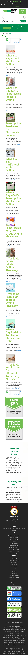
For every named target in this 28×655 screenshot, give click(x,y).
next (17, 42)
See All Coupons (14, 29)
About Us (14, 573)
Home (5, 33)
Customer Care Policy (14, 535)
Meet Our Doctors (14, 577)
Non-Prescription (14, 560)
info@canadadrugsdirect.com (14, 521)
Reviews (14, 581)
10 (14, 42)
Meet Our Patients (14, 575)
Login (11, 6)
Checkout (22, 21)
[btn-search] (23, 17)
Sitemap (14, 541)
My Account (5, 4)
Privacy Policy (14, 539)
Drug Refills (14, 564)
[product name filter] (14, 17)
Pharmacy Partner (14, 551)
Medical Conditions (14, 547)
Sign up (17, 6)
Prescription (14, 558)
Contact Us (23, 4)
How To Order (14, 579)
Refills (14, 4)
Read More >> (15, 179)
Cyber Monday (14, 543)
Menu (22, 11)
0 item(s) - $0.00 (8, 21)
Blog (14, 584)
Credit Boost (14, 566)
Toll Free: (14, 2)
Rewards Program (14, 553)
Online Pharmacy (14, 545)
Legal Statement (14, 537)
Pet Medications (14, 562)
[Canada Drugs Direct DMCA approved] (14, 610)
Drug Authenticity (14, 549)
